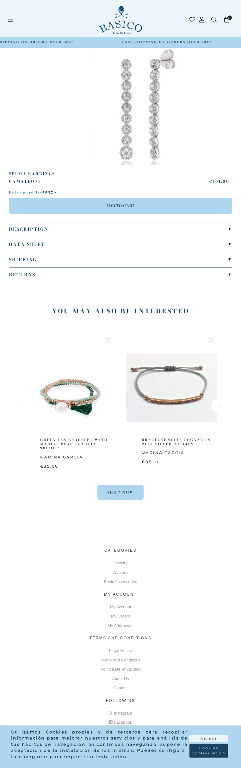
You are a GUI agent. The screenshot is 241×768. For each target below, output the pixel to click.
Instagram (120, 713)
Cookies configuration (209, 751)
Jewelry (120, 563)
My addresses (120, 625)
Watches (120, 572)
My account (120, 607)
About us (120, 678)
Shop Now (120, 492)
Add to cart (120, 206)
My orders (120, 616)
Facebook (120, 722)
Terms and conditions (120, 660)
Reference (21, 192)
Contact (121, 687)
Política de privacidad (120, 669)
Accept (209, 738)
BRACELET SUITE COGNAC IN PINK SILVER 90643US (176, 441)
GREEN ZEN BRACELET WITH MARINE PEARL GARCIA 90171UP (74, 444)
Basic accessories (120, 581)
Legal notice (120, 650)
